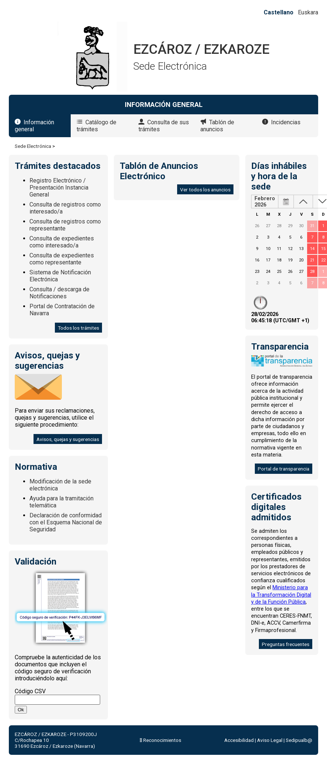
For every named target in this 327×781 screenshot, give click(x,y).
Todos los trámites (78, 328)
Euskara (308, 12)
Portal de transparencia (283, 469)
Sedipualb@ (299, 740)
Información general (34, 126)
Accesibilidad (239, 740)
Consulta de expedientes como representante (61, 259)
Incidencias (285, 122)
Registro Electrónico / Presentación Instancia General (58, 187)
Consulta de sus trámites (163, 126)
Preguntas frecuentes (285, 644)
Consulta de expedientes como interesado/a (61, 242)
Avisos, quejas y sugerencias (67, 439)
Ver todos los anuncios (205, 189)
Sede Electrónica (33, 146)
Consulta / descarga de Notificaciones (59, 293)
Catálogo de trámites (96, 126)
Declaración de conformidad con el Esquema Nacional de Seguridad (65, 522)
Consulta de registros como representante (65, 225)
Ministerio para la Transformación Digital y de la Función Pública (281, 594)
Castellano (278, 12)
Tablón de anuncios (217, 126)
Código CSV (30, 691)
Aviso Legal (269, 740)
